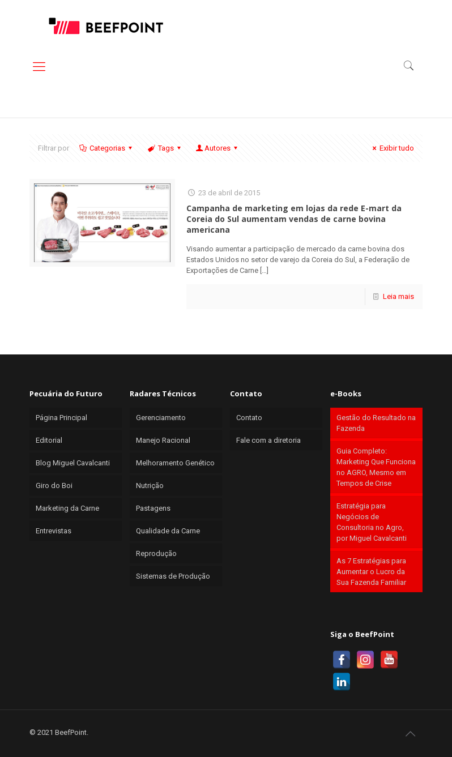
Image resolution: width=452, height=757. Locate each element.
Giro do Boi (54, 485)
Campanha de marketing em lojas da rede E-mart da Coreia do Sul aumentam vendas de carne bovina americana (294, 219)
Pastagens (153, 508)
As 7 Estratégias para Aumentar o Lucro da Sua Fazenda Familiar (371, 572)
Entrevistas (53, 531)
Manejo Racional (163, 440)
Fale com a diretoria (268, 440)
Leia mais (398, 296)
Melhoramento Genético (175, 463)
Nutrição (150, 485)
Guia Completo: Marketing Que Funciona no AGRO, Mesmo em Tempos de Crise (376, 467)
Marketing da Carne (67, 508)
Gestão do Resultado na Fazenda (376, 423)
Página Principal (61, 417)
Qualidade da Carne (168, 531)
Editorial (49, 440)
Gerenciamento (161, 417)
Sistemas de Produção (173, 576)
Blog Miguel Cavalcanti (73, 463)
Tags (165, 148)
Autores (217, 148)
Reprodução (156, 553)
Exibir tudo (391, 148)
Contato (249, 417)
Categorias (106, 148)
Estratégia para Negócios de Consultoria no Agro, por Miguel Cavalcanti (371, 522)
